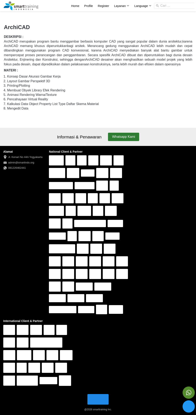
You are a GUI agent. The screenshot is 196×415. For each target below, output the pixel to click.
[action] (189, 393)
